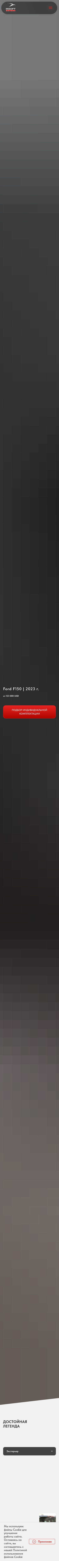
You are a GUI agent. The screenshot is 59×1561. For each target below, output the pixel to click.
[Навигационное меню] (50, 8)
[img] (10, 7)
